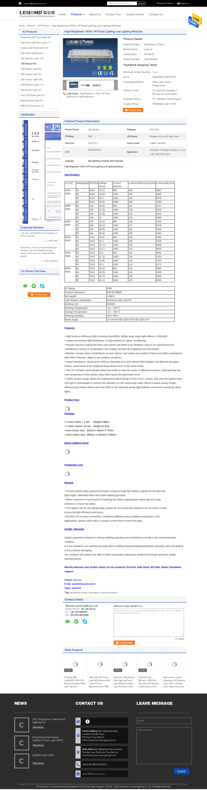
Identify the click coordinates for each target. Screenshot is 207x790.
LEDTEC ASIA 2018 (43, 755)
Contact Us (156, 14)
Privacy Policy (42, 786)
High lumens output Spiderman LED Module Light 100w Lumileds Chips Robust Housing (174, 682)
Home (62, 14)
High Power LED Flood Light (33, 42)
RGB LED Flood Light (30, 105)
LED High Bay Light (30, 58)
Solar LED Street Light (31, 95)
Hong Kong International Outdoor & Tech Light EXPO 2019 (47, 739)
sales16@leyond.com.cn (35, 3)
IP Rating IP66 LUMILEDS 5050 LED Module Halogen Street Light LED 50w (74, 682)
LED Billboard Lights (30, 84)
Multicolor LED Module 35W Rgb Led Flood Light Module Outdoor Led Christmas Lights (124, 682)
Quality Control (135, 14)
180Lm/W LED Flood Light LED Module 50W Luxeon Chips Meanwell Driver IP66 (99, 682)
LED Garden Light (29, 90)
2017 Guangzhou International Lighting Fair (48, 721)
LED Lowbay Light (29, 74)
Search (141, 3)
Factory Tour (113, 14)
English (185, 3)
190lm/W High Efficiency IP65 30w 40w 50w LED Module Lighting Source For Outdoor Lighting (148, 683)
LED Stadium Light (29, 69)
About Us (95, 14)
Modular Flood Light (30, 100)
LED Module (43, 25)
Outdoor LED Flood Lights (32, 48)
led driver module (109, 592)
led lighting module (79, 592)
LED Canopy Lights (29, 79)
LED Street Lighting (29, 53)
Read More (38, 727)
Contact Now (134, 110)
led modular (94, 592)
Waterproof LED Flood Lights (34, 37)
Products (76, 14)
